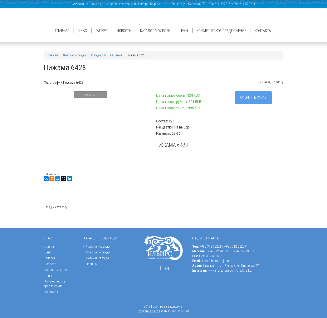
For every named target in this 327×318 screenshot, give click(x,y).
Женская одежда (98, 246)
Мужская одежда (98, 252)
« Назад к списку (271, 82)
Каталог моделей (155, 30)
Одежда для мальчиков (106, 55)
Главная (62, 30)
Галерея (101, 30)
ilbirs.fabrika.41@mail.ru (217, 261)
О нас (82, 30)
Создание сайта (149, 311)
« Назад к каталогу (54, 207)
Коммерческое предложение (221, 30)
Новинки (92, 264)
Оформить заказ (253, 97)
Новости (124, 30)
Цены (183, 30)
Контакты (263, 30)
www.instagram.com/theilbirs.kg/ (230, 270)
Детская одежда (74, 55)
